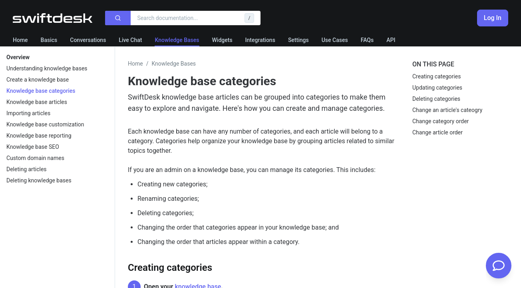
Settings (298, 40)
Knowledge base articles (36, 102)
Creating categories (436, 76)
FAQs (367, 40)
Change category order (440, 121)
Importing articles (28, 113)
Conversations (88, 40)
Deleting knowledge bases (39, 180)
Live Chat (130, 40)
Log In (492, 18)
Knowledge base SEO (32, 147)
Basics (49, 40)
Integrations (260, 40)
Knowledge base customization (45, 124)
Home (20, 40)
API (390, 40)
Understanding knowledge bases (46, 68)
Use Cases (335, 40)
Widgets (222, 40)
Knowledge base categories (40, 91)
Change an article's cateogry (447, 110)
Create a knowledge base (37, 79)
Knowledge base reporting (39, 135)
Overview (18, 57)
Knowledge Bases (177, 40)
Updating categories (437, 87)
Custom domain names (35, 158)
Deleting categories (436, 99)
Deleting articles (26, 169)
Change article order (437, 132)
